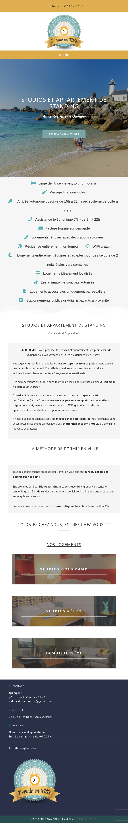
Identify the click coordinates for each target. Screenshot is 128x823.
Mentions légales (85, 819)
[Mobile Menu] (64, 55)
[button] (64, 134)
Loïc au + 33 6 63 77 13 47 (67, 6)
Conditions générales (22, 748)
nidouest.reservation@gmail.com (30, 701)
